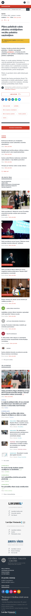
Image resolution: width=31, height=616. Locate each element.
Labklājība (16, 106)
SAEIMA (3, 136)
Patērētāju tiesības (22, 449)
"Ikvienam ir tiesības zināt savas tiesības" (14, 598)
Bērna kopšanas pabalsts (9, 113)
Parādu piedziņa (8, 490)
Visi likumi (14, 515)
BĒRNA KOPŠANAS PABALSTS (9, 185)
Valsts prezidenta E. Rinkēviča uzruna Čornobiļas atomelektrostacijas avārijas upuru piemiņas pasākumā (15, 213)
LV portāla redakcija (8, 578)
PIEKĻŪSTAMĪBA (5, 572)
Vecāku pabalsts (22, 113)
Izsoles (13, 532)
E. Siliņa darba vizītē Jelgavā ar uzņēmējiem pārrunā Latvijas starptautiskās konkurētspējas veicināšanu (14, 339)
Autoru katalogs (15, 550)
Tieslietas (7, 481)
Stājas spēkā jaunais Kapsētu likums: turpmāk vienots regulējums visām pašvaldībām (19, 422)
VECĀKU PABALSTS (6, 187)
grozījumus (10, 52)
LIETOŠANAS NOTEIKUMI (7, 570)
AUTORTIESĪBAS (5, 574)
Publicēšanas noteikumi (10, 89)
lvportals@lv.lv (9, 580)
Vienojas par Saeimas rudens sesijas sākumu (13, 165)
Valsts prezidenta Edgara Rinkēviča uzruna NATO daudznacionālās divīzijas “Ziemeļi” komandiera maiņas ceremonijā (15, 392)
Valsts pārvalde (17, 17)
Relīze (8, 17)
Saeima (3, 13)
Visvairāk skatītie (16, 513)
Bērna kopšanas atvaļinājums (10, 109)
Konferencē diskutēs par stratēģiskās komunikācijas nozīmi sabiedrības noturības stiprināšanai (13, 142)
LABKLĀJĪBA (4, 183)
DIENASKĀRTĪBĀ (5, 6)
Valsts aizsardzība (9, 396)
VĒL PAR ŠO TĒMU (6, 177)
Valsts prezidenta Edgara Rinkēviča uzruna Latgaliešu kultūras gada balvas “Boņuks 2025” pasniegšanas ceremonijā (14, 271)
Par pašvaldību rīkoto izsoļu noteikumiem (14, 486)
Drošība (20, 438)
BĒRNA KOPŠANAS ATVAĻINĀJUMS (10, 184)
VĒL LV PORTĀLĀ (6, 365)
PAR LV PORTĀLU (5, 568)
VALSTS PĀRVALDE (6, 181)
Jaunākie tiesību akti (16, 511)
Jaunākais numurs (16, 548)
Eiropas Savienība (22, 457)
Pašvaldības (20, 426)
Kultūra (6, 407)
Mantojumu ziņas (16, 534)
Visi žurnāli (14, 552)
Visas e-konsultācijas (9, 494)
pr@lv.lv (12, 582)
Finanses (11, 417)
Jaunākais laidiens (16, 530)
